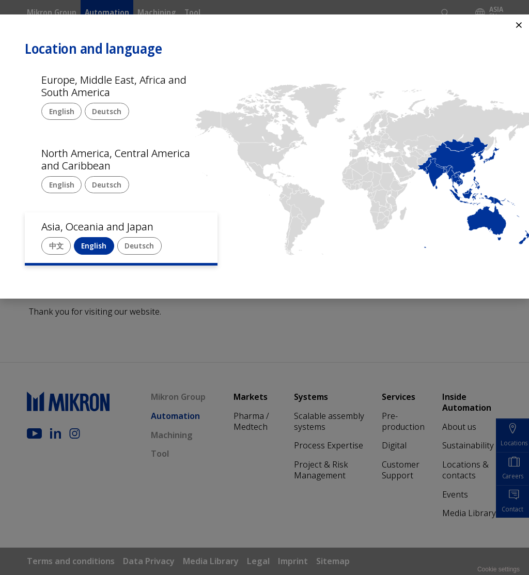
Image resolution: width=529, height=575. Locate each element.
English (61, 111)
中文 (56, 246)
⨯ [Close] (519, 25)
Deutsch (106, 111)
